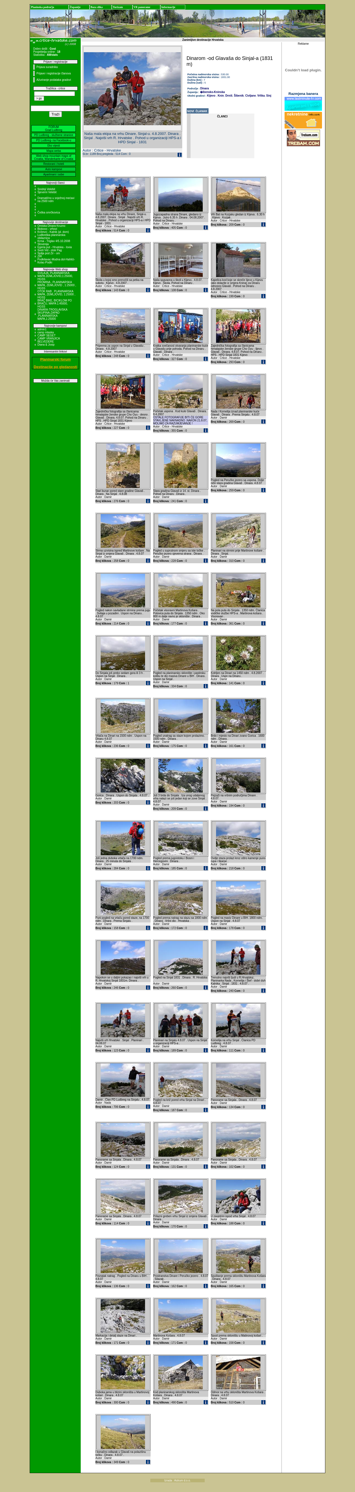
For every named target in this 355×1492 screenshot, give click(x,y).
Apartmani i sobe (53, 174)
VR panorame (141, 7)
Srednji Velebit (46, 189)
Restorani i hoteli (53, 163)
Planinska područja (42, 7)
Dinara (204, 88)
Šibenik (238, 95)
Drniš (228, 95)
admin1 (42, 329)
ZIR (39, 256)
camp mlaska (45, 332)
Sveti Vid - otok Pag (49, 250)
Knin (220, 95)
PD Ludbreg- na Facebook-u (53, 140)
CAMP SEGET (46, 335)
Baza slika (96, 7)
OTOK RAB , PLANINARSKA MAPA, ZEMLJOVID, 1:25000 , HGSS (56, 294)
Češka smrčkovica (48, 212)
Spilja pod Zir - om (48, 253)
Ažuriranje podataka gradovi (53, 79)
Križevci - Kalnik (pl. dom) (53, 231)
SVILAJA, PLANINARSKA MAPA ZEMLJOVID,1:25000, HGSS (55, 276)
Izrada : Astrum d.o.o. (177, 1480)
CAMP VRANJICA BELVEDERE (48, 340)
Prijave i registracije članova (53, 73)
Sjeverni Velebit (47, 192)
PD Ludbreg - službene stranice (53, 135)
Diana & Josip (46, 344)
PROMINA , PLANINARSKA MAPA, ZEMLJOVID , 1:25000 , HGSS (56, 285)
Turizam (118, 7)
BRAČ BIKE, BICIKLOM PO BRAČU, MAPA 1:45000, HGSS (54, 303)
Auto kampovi (53, 169)
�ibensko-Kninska (212, 92)
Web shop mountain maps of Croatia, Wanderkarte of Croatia (53, 157)
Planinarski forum (55, 359)
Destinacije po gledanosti (55, 367)
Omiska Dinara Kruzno (51, 225)
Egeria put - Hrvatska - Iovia (54, 247)
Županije (75, 7)
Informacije (168, 7)
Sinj (268, 95)
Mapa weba (54, 150)
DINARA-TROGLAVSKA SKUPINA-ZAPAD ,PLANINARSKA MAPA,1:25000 (52, 314)
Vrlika (261, 95)
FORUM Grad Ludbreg (53, 128)
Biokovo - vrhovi (47, 228)
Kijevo (211, 95)
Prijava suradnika (47, 67)
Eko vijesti (53, 145)
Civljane (250, 95)
